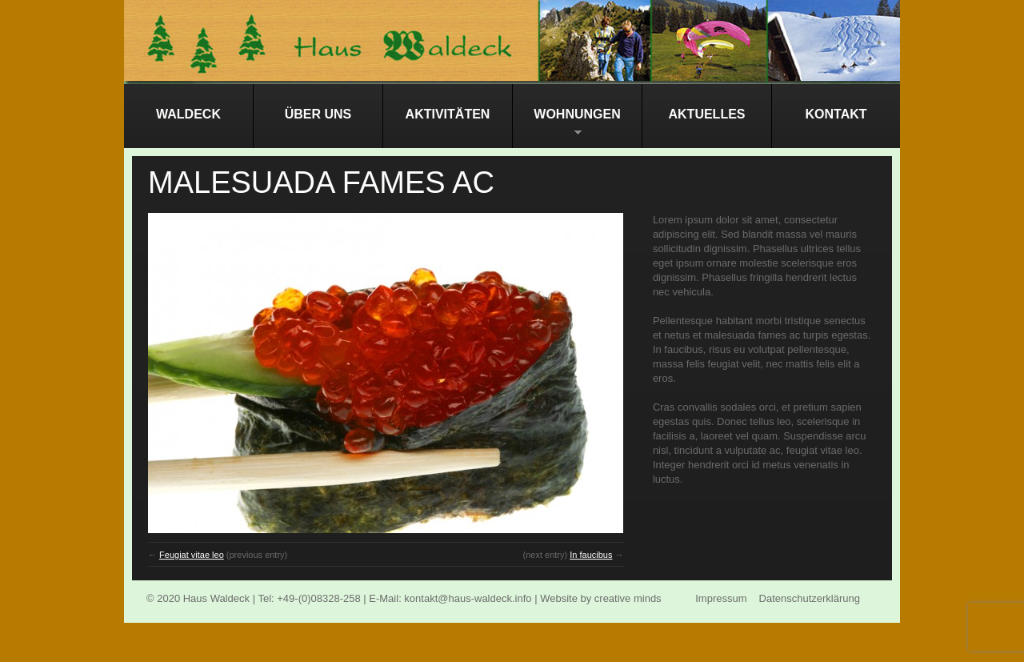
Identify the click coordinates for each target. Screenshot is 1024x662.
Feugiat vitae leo (191, 555)
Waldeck (188, 114)
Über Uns (318, 114)
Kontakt (835, 114)
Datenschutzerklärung (809, 598)
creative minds (628, 598)
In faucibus (591, 555)
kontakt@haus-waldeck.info (467, 598)
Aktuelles (707, 114)
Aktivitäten (448, 114)
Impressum (720, 598)
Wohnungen (567, 127)
